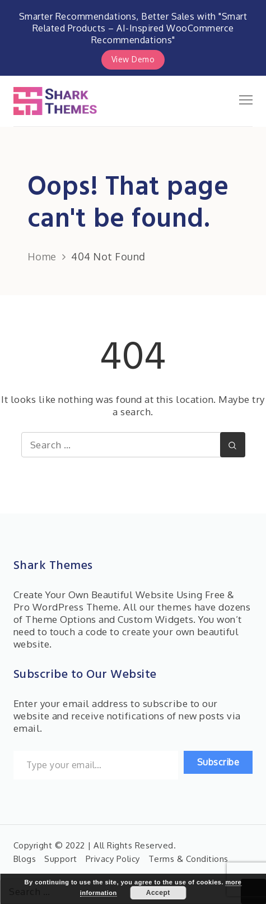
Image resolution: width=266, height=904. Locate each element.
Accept (158, 893)
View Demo (133, 59)
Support (60, 858)
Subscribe (218, 762)
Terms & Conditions (188, 858)
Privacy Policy (113, 858)
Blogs (24, 858)
